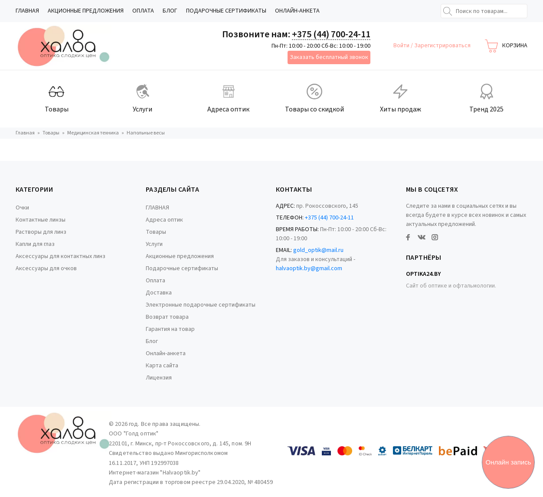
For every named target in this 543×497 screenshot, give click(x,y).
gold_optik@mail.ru (318, 250)
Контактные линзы (40, 220)
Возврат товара (167, 317)
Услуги (154, 244)
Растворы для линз (41, 232)
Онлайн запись (508, 462)
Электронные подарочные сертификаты (200, 305)
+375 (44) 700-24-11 (331, 34)
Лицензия (159, 377)
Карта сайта (162, 365)
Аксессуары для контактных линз (60, 256)
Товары (156, 232)
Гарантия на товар (170, 329)
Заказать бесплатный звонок (329, 57)
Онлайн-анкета (297, 11)
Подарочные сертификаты (226, 11)
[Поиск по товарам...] (484, 11)
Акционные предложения (86, 11)
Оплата (143, 11)
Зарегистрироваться (442, 45)
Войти (402, 45)
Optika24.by (423, 274)
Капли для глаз (35, 244)
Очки (22, 207)
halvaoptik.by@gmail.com (309, 268)
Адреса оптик (164, 220)
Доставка (159, 292)
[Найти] (448, 11)
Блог (170, 11)
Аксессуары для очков (46, 268)
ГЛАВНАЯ (27, 11)
